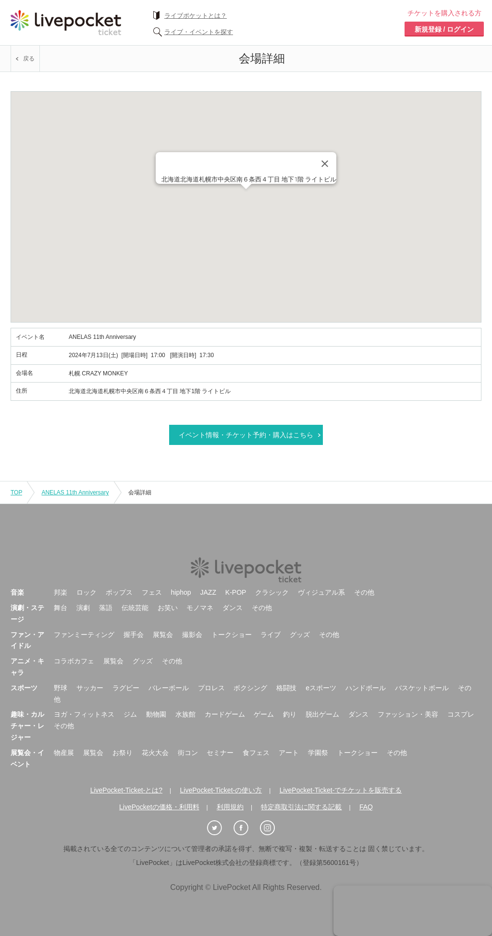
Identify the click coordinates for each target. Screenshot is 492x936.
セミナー (220, 752)
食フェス (256, 752)
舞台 (60, 608)
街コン (188, 752)
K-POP (235, 592)
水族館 (185, 714)
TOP (16, 492)
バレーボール (168, 688)
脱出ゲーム (322, 714)
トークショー (231, 634)
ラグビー (125, 688)
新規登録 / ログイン (444, 29)
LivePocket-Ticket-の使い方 (221, 790)
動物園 (156, 714)
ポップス (119, 592)
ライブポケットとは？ (195, 15)
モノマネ (199, 608)
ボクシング (250, 688)
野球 (60, 688)
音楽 (17, 592)
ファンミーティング (84, 634)
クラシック (272, 592)
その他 (364, 592)
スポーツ (24, 688)
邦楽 (60, 592)
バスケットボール (422, 688)
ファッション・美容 (408, 714)
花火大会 (155, 752)
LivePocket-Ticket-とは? (126, 790)
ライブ (270, 634)
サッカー (89, 688)
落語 (105, 608)
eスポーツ (321, 688)
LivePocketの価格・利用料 (159, 807)
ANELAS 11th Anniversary (75, 492)
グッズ (300, 634)
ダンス (232, 608)
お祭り (122, 752)
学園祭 (318, 752)
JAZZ (208, 592)
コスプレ (460, 714)
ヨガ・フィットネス (84, 714)
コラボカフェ (74, 661)
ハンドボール (365, 688)
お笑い (168, 608)
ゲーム (264, 714)
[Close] (324, 163)
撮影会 (192, 634)
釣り (289, 714)
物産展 (64, 752)
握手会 (133, 634)
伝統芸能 (135, 608)
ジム (130, 714)
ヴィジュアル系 (321, 592)
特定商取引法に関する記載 (301, 807)
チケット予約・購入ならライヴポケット (66, 23)
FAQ (366, 807)
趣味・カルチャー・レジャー (27, 725)
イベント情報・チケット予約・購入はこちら (246, 435)
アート (289, 752)
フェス (152, 592)
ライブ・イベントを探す (198, 32)
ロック (86, 592)
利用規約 (230, 807)
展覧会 (163, 634)
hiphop (181, 592)
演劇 (83, 608)
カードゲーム (225, 714)
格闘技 (286, 688)
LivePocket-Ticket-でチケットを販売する (341, 790)
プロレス (211, 688)
